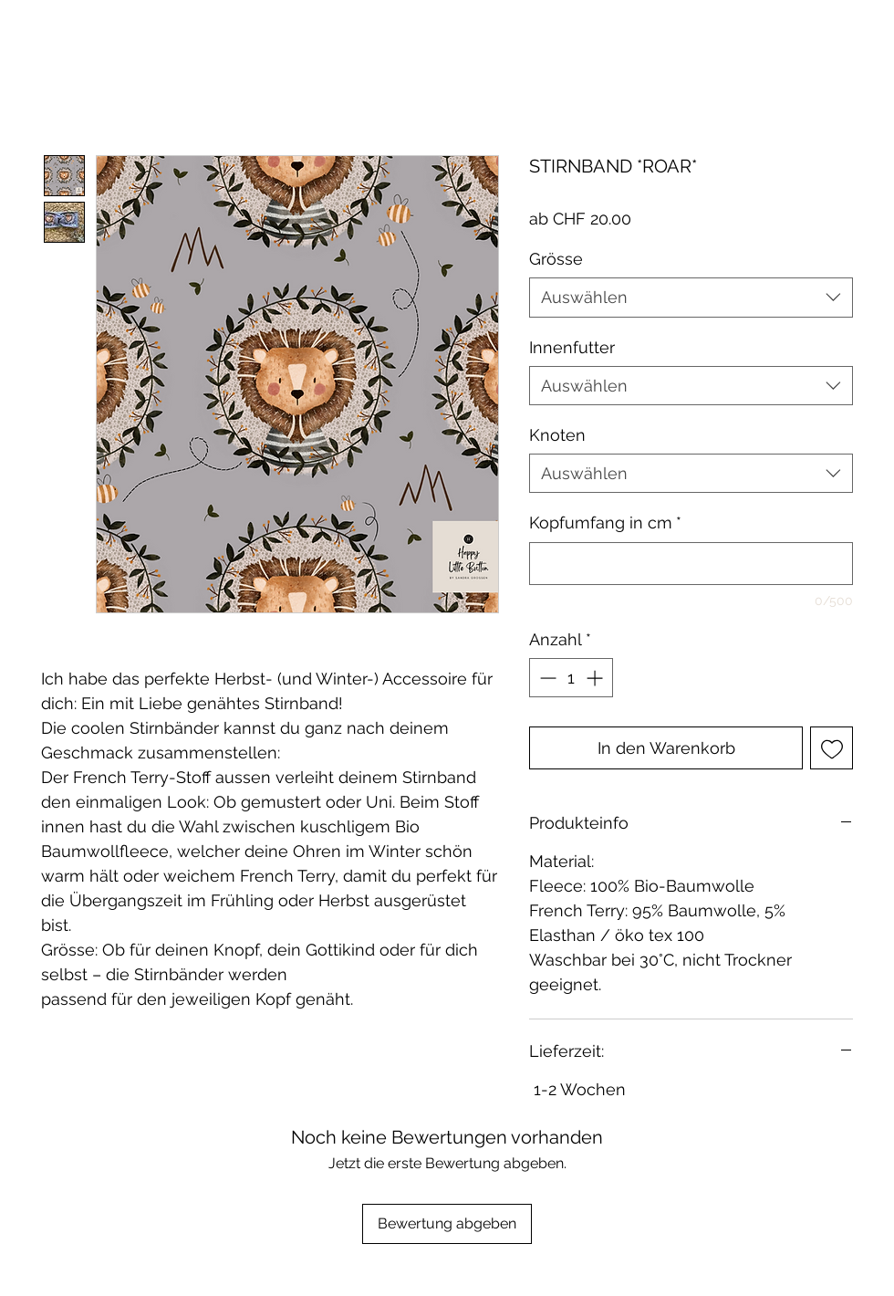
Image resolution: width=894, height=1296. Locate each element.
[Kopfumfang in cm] (691, 563)
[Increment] (596, 677)
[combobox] (691, 297)
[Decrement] (546, 677)
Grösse (556, 258)
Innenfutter (572, 347)
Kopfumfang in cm (605, 522)
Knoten (557, 434)
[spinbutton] (571, 677)
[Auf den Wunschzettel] (831, 747)
